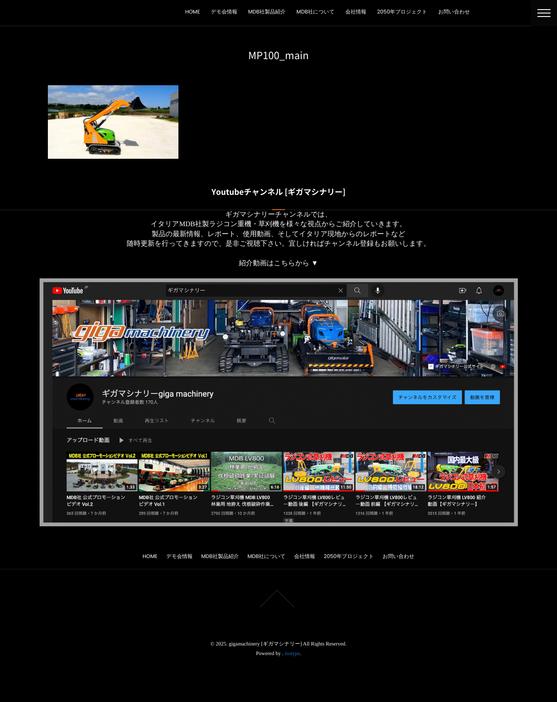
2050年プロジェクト (402, 12)
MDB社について (315, 12)
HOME (192, 12)
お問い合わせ (454, 12)
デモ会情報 (224, 12)
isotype (292, 653)
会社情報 (356, 12)
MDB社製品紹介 (266, 12)
